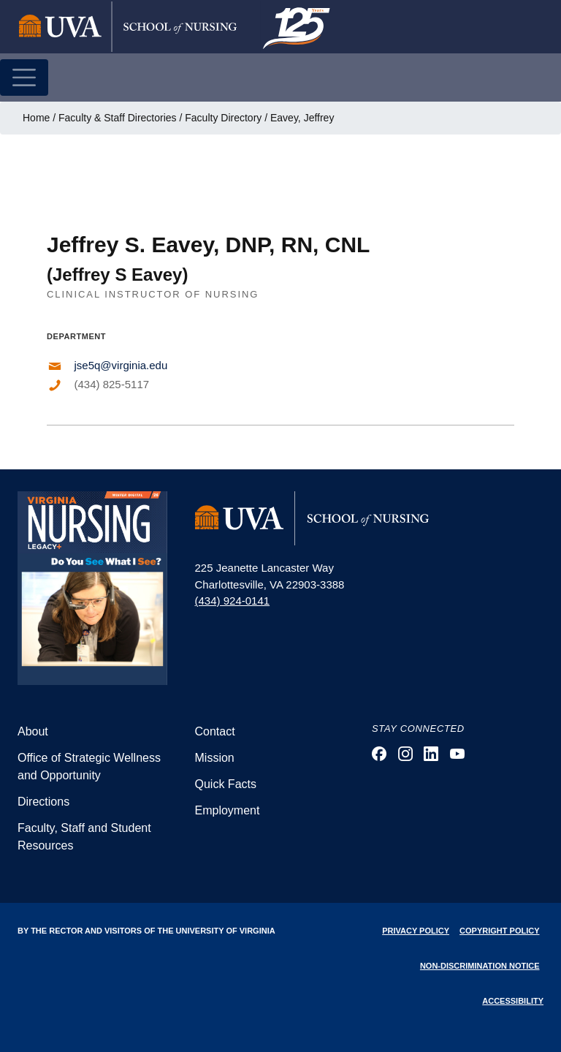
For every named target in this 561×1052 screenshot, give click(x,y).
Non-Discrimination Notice (480, 965)
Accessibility (512, 1000)
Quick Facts (225, 784)
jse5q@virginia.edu (121, 365)
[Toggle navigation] (24, 77)
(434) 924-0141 (232, 600)
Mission (214, 758)
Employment (227, 810)
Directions (43, 801)
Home (36, 118)
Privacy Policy (415, 930)
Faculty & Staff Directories (117, 118)
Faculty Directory (223, 118)
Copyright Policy (499, 930)
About (33, 731)
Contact (215, 731)
